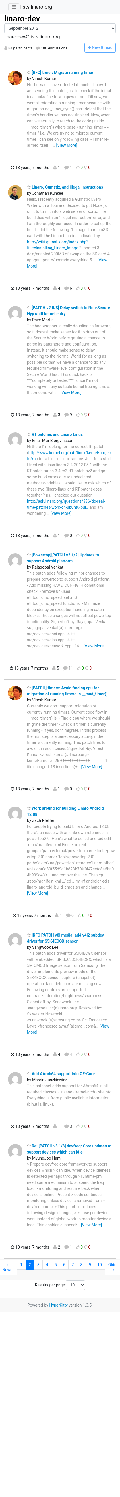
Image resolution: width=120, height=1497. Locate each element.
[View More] (66, 145)
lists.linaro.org (36, 7)
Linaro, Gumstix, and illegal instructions (65, 187)
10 (99, 1264)
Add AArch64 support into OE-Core (61, 1073)
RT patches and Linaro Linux (55, 434)
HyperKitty (58, 1305)
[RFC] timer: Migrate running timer (60, 72)
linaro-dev (22, 18)
